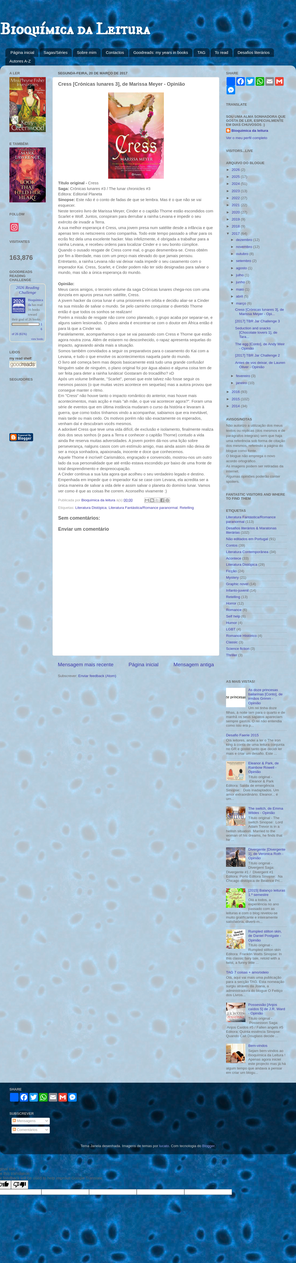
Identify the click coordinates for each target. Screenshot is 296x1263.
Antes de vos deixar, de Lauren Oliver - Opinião (260, 365)
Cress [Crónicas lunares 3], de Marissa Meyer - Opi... (259, 312)
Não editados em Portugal (247, 539)
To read (221, 52)
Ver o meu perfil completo (246, 138)
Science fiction (237, 649)
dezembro (244, 240)
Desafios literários (254, 52)
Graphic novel (237, 584)
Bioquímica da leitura (249, 131)
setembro (244, 261)
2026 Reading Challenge (27, 290)
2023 (236, 191)
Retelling (187, 508)
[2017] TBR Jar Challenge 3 (257, 321)
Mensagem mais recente (86, 664)
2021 (236, 205)
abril (240, 296)
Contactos (115, 52)
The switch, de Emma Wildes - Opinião (265, 810)
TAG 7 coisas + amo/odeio (247, 972)
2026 (236, 170)
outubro (242, 254)
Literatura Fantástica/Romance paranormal (143, 508)
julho (240, 275)
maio (240, 289)
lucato (164, 1146)
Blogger (208, 1146)
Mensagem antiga (194, 664)
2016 (236, 392)
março (241, 303)
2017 (236, 234)
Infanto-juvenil (237, 590)
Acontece (233, 558)
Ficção (231, 571)
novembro (244, 247)
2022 (236, 198)
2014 (236, 406)
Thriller (231, 655)
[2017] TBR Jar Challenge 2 (257, 355)
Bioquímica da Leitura (75, 29)
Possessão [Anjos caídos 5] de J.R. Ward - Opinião (266, 1009)
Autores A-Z (20, 61)
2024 (236, 184)
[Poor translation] (19, 1184)
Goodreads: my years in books (160, 52)
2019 (236, 219)
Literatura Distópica (91, 508)
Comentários (25, 1130)
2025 (236, 177)
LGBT (230, 629)
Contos (232, 545)
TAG (202, 52)
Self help (233, 616)
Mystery (232, 577)
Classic (232, 642)
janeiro (242, 383)
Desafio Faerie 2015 (242, 735)
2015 (236, 399)
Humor (231, 623)
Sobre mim (87, 52)
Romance (234, 610)
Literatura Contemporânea (247, 552)
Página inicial (22, 52)
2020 (236, 212)
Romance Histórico (241, 636)
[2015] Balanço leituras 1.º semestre (266, 892)
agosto (242, 268)
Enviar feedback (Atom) (97, 676)
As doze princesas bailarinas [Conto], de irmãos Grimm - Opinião (265, 696)
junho (241, 282)
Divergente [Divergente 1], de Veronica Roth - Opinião (266, 853)
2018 (236, 226)
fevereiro (243, 376)
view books (37, 338)
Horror (231, 603)
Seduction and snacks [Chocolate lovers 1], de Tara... (256, 332)
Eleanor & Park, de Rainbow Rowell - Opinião (263, 767)
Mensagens (24, 1121)
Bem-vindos (257, 1046)
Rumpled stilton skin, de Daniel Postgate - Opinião (265, 935)
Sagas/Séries (56, 52)
